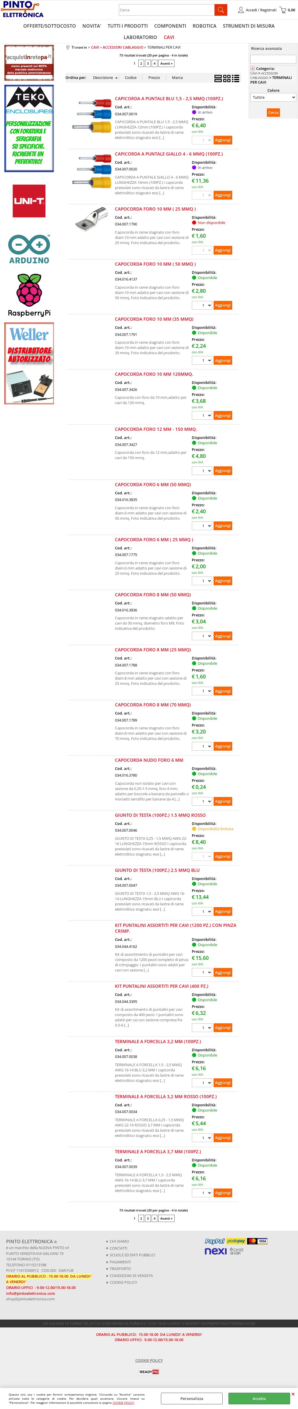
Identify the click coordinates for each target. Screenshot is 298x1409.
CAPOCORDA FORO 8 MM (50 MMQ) (153, 597)
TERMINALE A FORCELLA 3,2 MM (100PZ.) (158, 1044)
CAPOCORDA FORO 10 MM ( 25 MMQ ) (155, 211)
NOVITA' (73, 26)
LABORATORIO (276, 26)
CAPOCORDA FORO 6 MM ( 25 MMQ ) (154, 542)
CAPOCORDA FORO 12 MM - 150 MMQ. (156, 432)
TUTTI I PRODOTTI (108, 26)
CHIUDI (293, 1394)
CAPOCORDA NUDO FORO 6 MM (149, 762)
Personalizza (191, 1398)
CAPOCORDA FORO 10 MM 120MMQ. (154, 377)
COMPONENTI (150, 26)
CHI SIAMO (119, 1243)
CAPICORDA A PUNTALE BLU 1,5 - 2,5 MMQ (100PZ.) (169, 101)
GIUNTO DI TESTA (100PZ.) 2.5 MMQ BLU (157, 873)
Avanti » (166, 66)
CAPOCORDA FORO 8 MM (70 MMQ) (153, 707)
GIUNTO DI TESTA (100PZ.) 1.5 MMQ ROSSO (160, 818)
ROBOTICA (184, 26)
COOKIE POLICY (123, 1403)
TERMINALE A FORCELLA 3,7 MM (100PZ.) (158, 1154)
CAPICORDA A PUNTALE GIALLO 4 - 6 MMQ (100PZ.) (169, 156)
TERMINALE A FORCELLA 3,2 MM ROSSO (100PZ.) (166, 1099)
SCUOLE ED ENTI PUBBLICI (132, 1257)
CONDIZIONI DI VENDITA (131, 1278)
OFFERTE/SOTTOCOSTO (31, 26)
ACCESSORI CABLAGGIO (264, 78)
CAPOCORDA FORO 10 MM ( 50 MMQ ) (155, 266)
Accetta (259, 1398)
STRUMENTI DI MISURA (228, 26)
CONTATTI (118, 1250)
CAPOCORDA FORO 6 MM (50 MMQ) (153, 487)
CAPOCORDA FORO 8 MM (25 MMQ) (153, 652)
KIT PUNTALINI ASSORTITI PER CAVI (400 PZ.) (161, 989)
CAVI (149, 39)
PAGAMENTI (120, 1264)
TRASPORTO (120, 1271)
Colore (273, 92)
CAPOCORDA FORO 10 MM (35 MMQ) (154, 322)
